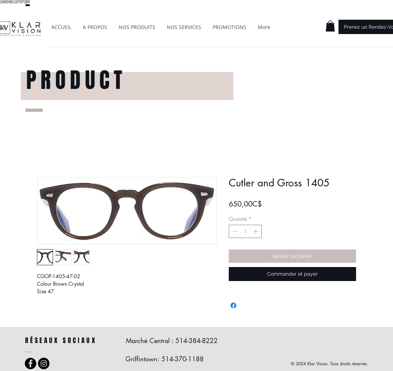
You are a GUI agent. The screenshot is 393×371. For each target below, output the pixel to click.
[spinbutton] (245, 231)
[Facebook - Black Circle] (30, 363)
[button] (330, 26)
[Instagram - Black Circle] (43, 363)
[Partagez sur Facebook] (233, 305)
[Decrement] (234, 231)
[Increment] (256, 231)
